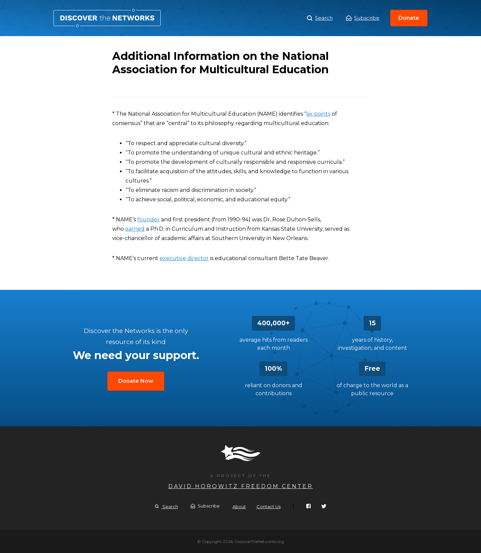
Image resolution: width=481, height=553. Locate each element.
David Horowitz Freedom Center (240, 486)
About (239, 506)
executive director (184, 258)
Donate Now (135, 381)
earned (135, 229)
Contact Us (269, 506)
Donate (408, 18)
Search (320, 18)
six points (318, 114)
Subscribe (362, 18)
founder (148, 219)
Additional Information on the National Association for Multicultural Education (107, 18)
